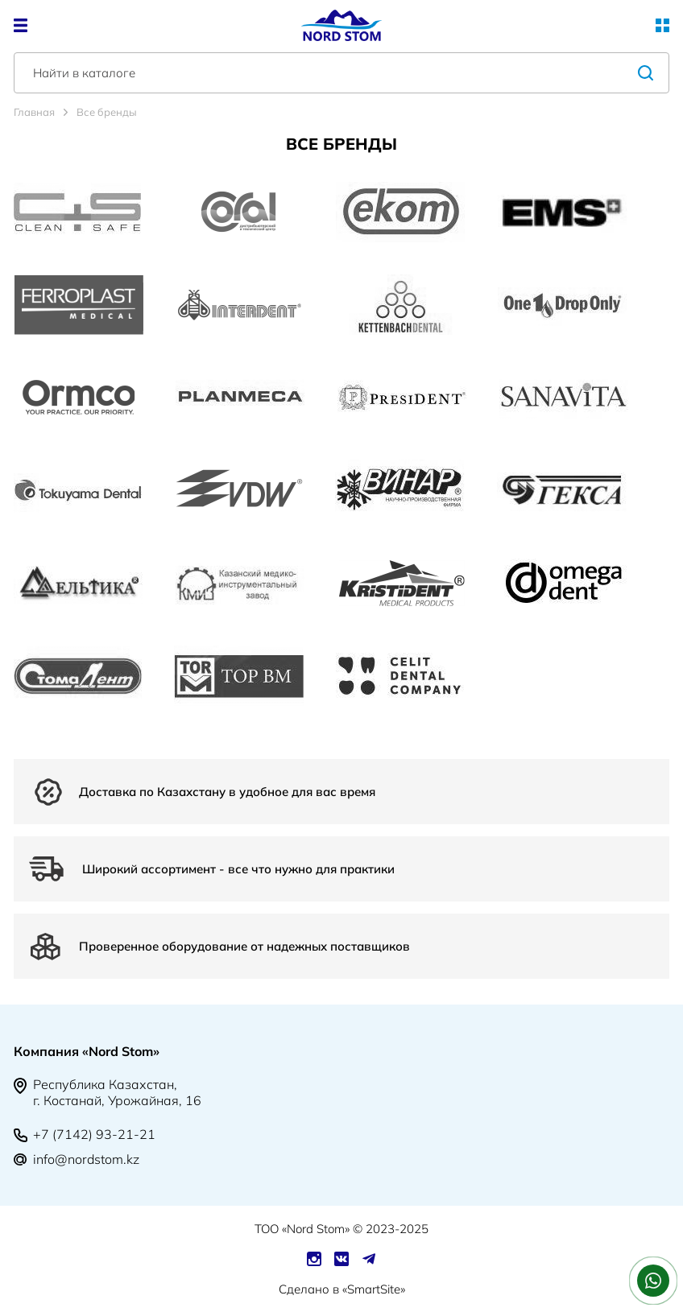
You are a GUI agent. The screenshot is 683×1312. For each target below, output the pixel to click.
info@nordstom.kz (86, 1159)
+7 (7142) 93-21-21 (94, 1134)
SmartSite (373, 1289)
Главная (34, 111)
